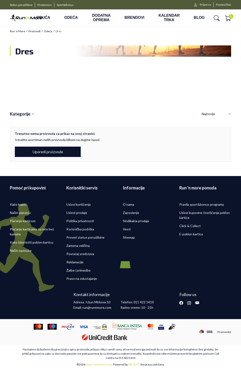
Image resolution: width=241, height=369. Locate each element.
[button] (217, 18)
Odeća (48, 31)
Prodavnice (44, 5)
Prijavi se (205, 4)
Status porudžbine (21, 5)
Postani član (223, 4)
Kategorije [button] (22, 114)
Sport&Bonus (65, 5)
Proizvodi (34, 31)
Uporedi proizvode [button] (47, 151)
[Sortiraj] (216, 114)
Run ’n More (17, 31)
